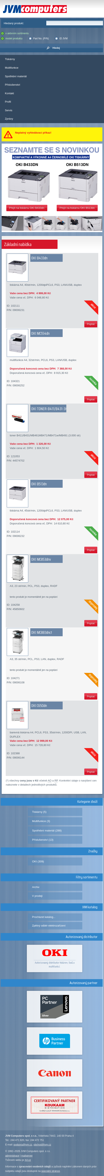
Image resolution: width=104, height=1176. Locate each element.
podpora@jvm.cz (23, 1144)
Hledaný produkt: (14, 23)
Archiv (36, 887)
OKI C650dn (39, 705)
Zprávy (9, 118)
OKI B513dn (39, 484)
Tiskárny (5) (39, 811)
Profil (8, 101)
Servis (8, 110)
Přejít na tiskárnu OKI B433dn (26, 207)
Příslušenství (12, 84)
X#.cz (28, 1160)
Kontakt (9, 93)
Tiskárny (10, 59)
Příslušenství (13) (42, 839)
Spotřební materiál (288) (47, 830)
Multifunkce (11, 67)
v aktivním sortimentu (15, 33)
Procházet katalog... (43, 917)
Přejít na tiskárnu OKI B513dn (77, 207)
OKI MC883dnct (41, 632)
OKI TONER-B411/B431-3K (49, 409)
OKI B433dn (39, 258)
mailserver (27, 1155)
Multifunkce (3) (41, 821)
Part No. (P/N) (39, 38)
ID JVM (61, 38)
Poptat (91, 323)
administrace (12, 1155)
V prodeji (37, 895)
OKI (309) (38, 861)
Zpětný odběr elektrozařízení (49, 925)
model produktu (12, 38)
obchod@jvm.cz (42, 1144)
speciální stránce (50, 1171)
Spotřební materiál (16, 76)
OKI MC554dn (40, 333)
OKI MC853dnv (41, 559)
